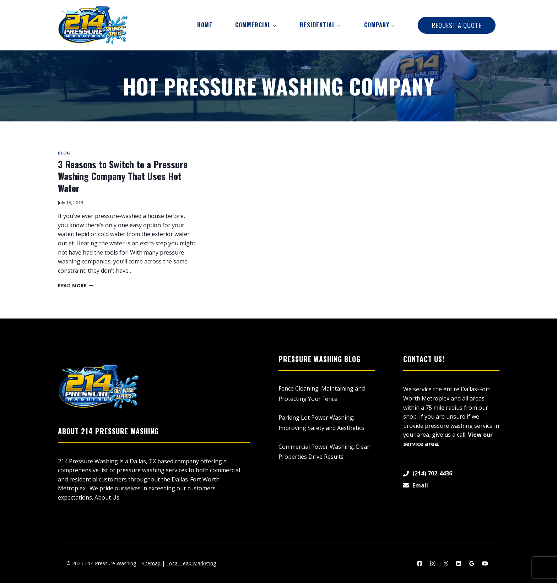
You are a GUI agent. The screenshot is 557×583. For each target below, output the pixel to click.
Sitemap (151, 563)
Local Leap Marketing (191, 563)
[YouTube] (485, 563)
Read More (75, 285)
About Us (106, 497)
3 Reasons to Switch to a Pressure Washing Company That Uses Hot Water (123, 176)
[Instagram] (432, 563)
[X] (445, 563)
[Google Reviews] (471, 563)
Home (204, 25)
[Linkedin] (458, 563)
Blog (64, 153)
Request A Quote (456, 25)
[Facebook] (419, 563)
